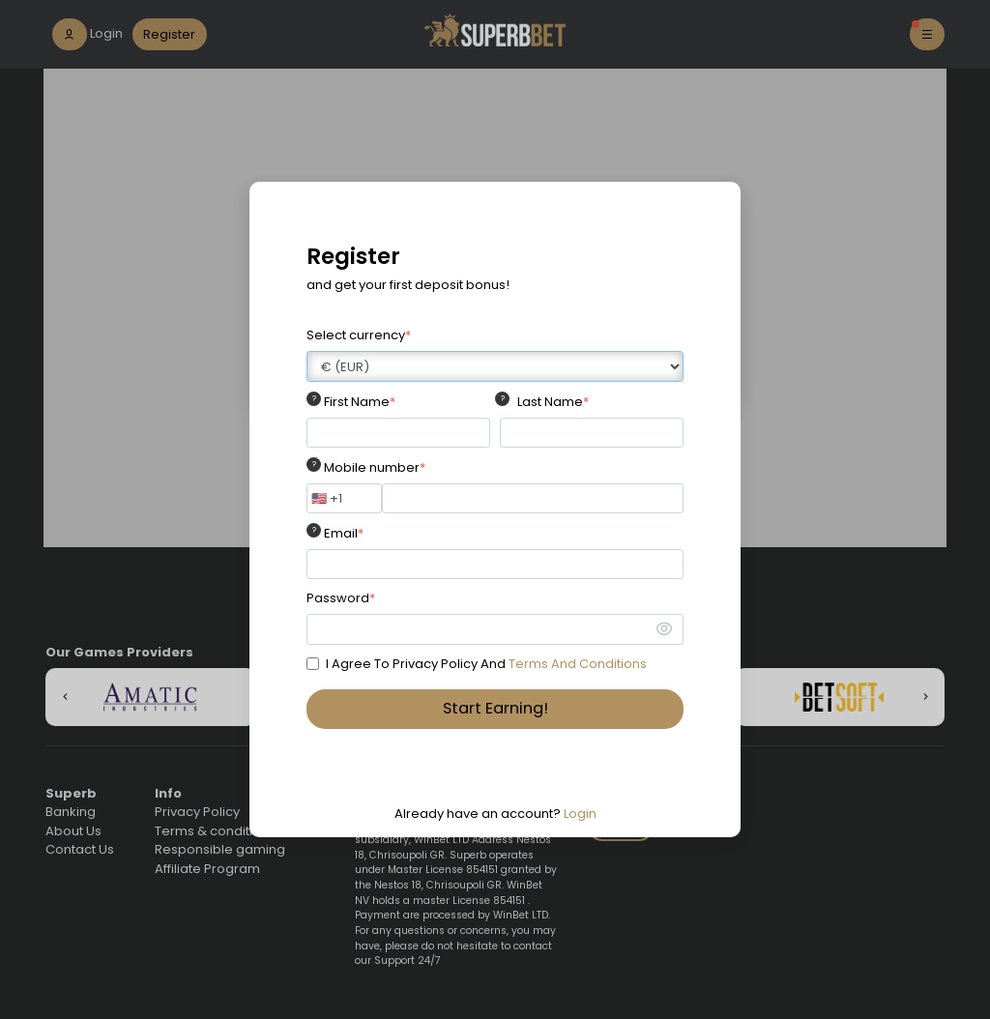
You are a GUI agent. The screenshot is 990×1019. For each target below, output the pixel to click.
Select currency (358, 335)
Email (344, 533)
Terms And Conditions (578, 664)
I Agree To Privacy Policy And (486, 664)
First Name (359, 402)
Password (340, 598)
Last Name (553, 402)
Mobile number (374, 467)
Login (580, 813)
